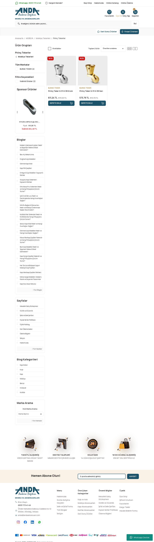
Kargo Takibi (125, 507)
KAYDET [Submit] (133, 476)
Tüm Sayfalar (37, 349)
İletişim (60, 513)
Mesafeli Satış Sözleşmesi (105, 497)
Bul (135, 23)
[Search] (77, 24)
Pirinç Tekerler (59, 38)
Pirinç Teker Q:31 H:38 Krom (60, 91)
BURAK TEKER (54, 88)
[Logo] (27, 14)
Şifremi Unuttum (126, 500)
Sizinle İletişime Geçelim (63, 501)
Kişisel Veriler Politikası (108, 510)
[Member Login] (123, 14)
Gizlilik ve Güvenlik (106, 503)
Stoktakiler (56, 48)
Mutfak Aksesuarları (86, 510)
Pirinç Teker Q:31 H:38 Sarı (91, 91)
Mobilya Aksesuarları (86, 503)
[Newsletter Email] (102, 476)
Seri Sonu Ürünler (85, 514)
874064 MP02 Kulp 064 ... (30, 122)
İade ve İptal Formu (65, 506)
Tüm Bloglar (37, 290)
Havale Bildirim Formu (128, 511)
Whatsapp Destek (139, 537)
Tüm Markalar (37, 421)
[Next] (42, 112)
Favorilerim (124, 504)
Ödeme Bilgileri (105, 513)
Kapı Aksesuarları (85, 506)
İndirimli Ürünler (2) (28, 81)
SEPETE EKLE (61, 103)
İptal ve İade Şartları (107, 506)
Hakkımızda (61, 496)
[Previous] (17, 112)
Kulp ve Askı (83, 499)
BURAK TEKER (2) (27, 69)
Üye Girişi (123, 496)
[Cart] (135, 14)
